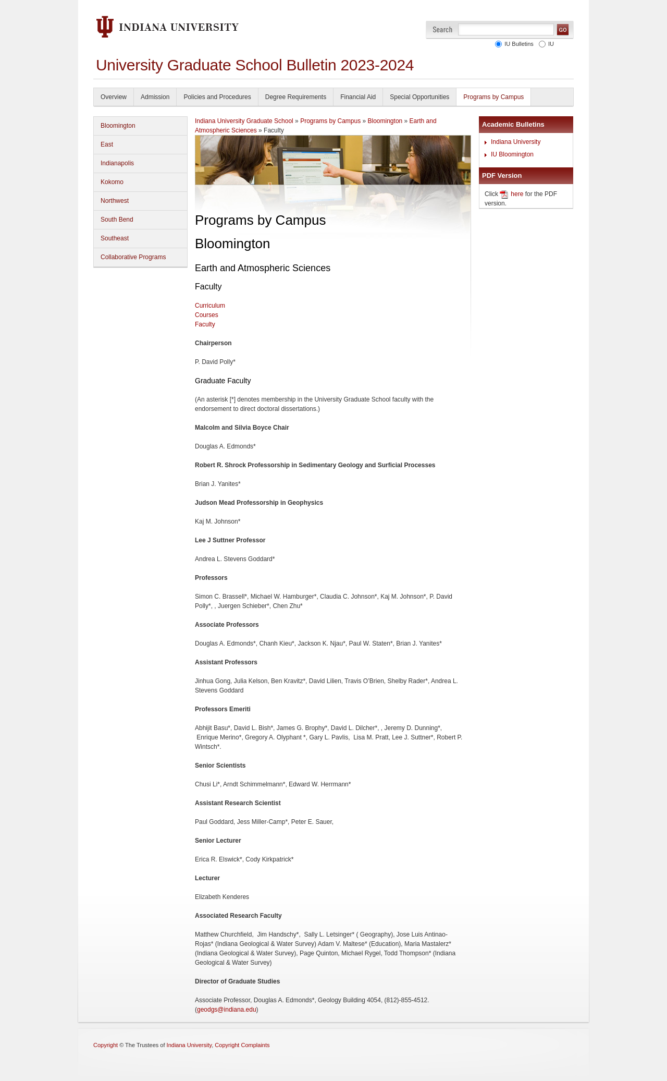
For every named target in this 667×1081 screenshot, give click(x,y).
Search (442, 29)
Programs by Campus (493, 97)
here (517, 194)
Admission (155, 97)
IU (549, 44)
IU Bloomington (512, 154)
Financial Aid (358, 97)
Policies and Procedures (217, 97)
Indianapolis (117, 163)
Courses (206, 315)
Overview (114, 97)
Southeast (115, 238)
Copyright (105, 1045)
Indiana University (515, 141)
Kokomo (112, 182)
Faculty (205, 324)
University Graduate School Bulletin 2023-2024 (255, 65)
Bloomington (118, 125)
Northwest (115, 200)
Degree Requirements (295, 97)
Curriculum (210, 305)
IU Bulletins (517, 44)
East (107, 144)
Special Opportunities (419, 97)
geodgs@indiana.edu (226, 1009)
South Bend (117, 219)
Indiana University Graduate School (244, 121)
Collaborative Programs (133, 257)
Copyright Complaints (242, 1045)
